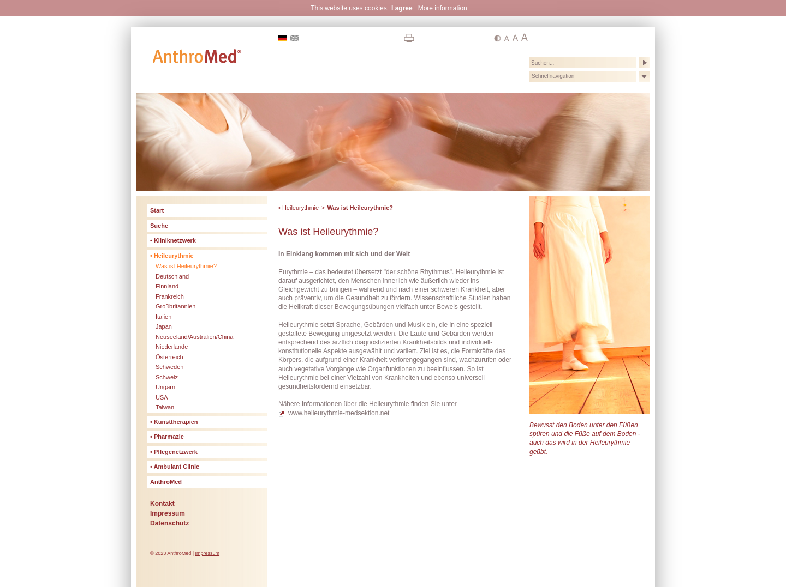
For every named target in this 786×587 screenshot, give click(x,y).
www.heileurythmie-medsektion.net (338, 413)
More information (442, 8)
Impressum (207, 553)
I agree (402, 8)
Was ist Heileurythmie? (360, 207)
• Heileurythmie (298, 207)
